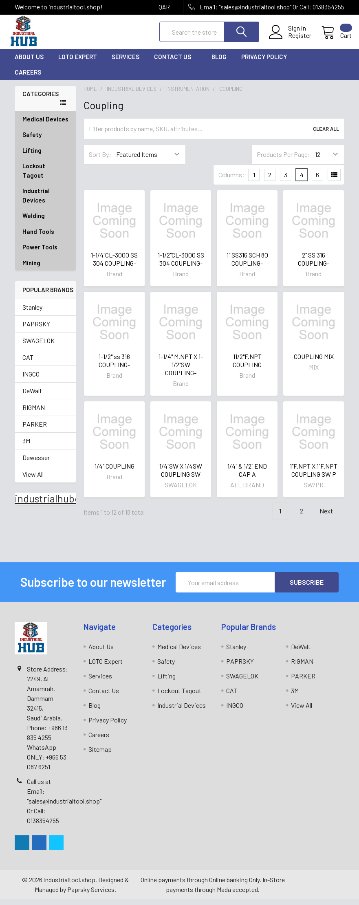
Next (330, 517)
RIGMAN (33, 413)
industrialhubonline (59, 504)
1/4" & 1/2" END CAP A (247, 476)
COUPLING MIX (314, 362)
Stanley (32, 313)
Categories (40, 99)
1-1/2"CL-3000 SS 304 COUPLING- (181, 265)
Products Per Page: (283, 160)
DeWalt (32, 396)
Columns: (231, 180)
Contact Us (175, 62)
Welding (45, 221)
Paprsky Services (91, 895)
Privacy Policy (267, 62)
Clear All (326, 134)
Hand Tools (45, 237)
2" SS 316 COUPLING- (313, 265)
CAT (27, 363)
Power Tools (45, 253)
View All (33, 480)
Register (292, 39)
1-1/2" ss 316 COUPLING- (114, 366)
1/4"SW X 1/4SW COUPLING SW (180, 476)
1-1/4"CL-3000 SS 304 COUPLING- (114, 265)
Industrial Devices (45, 201)
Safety (45, 140)
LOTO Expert (77, 62)
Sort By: (100, 160)
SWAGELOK (38, 346)
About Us (29, 62)
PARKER (34, 430)
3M (26, 446)
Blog (219, 62)
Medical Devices (45, 124)
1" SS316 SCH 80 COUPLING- (247, 265)
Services (125, 62)
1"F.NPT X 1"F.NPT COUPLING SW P (313, 476)
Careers (28, 77)
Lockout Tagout (45, 176)
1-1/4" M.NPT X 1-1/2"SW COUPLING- (181, 370)
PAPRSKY (36, 329)
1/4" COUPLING (114, 472)
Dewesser (36, 463)
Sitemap (100, 755)
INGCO (31, 379)
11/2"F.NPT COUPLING (247, 366)
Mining (31, 268)
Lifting (45, 156)
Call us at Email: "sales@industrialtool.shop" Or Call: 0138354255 (64, 806)
